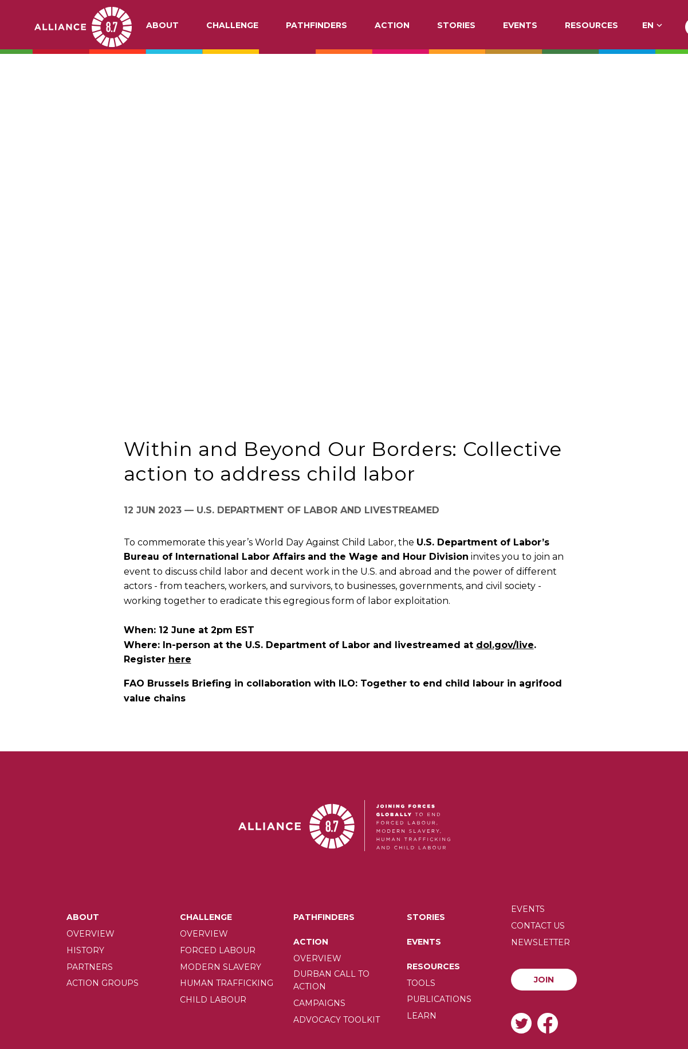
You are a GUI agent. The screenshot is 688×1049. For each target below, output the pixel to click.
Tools (421, 983)
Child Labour (213, 1000)
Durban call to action (331, 980)
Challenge (232, 25)
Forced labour (217, 950)
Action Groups (102, 983)
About (162, 25)
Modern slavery (220, 967)
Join (544, 979)
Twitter (521, 1022)
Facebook (547, 1022)
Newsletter (540, 942)
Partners (89, 967)
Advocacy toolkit (336, 1020)
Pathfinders (316, 25)
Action (392, 25)
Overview (90, 934)
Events (520, 25)
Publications (439, 999)
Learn (422, 1016)
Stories (456, 25)
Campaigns (319, 1003)
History (85, 950)
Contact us (538, 926)
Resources (591, 25)
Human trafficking (226, 983)
